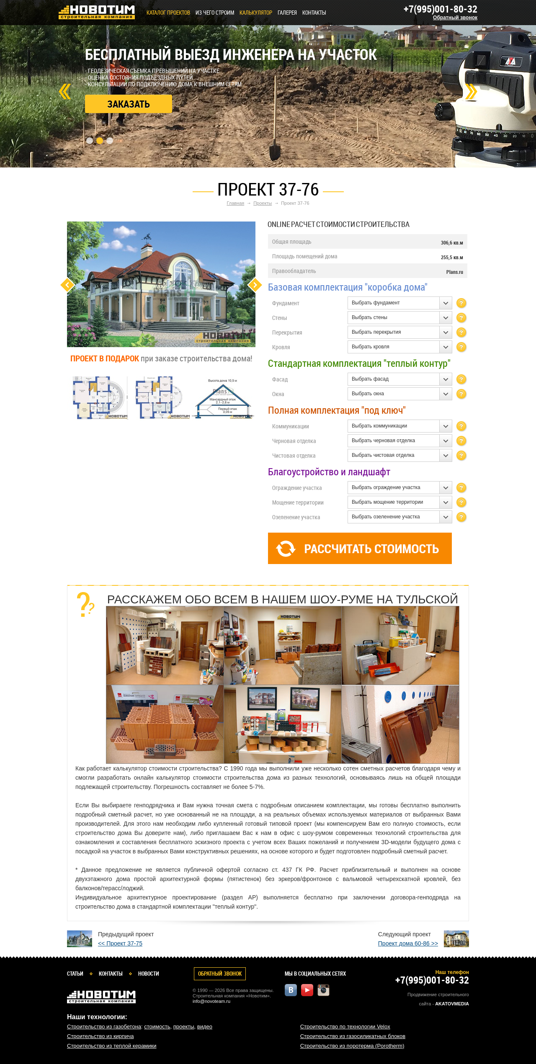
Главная (235, 203)
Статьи (75, 973)
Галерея (287, 12)
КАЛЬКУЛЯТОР (256, 12)
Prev (65, 91)
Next (471, 91)
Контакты (314, 12)
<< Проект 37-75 (120, 943)
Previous (67, 285)
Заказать (128, 104)
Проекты (262, 203)
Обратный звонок (455, 18)
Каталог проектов (168, 12)
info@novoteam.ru (211, 1001)
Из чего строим (215, 12)
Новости (148, 973)
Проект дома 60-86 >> (408, 943)
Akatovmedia (452, 1003)
